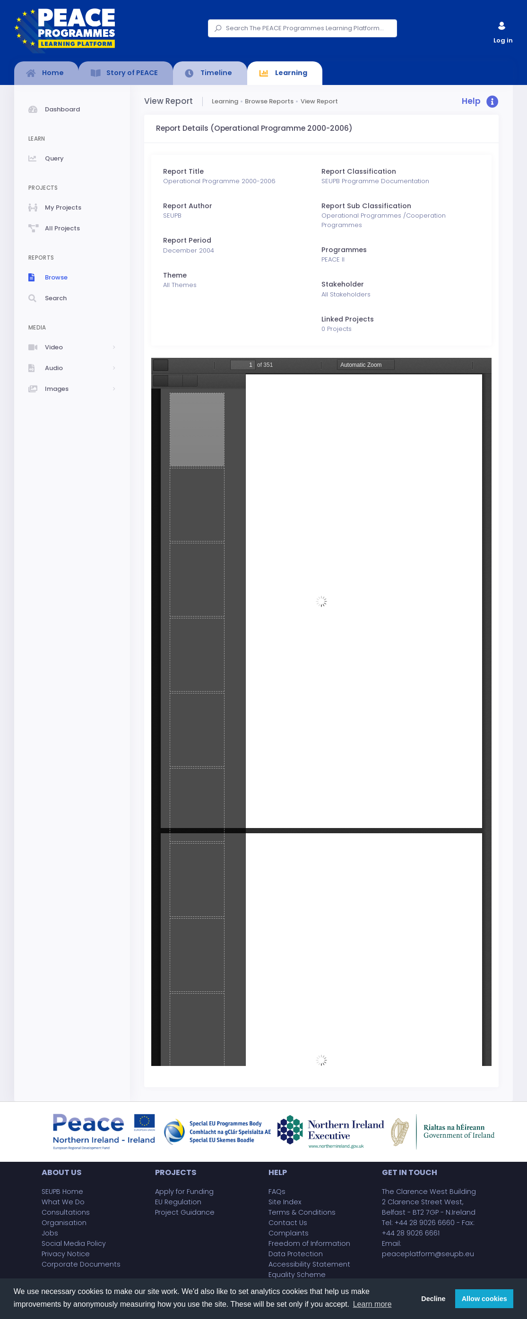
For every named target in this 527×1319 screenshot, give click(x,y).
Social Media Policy (74, 1243)
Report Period (187, 240)
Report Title (183, 171)
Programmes (344, 249)
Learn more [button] (372, 1304)
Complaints (288, 1233)
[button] (480, 101)
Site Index (285, 1202)
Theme (175, 275)
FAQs (276, 1191)
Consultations (66, 1212)
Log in (502, 30)
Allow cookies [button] (484, 1298)
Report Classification (358, 171)
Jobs (50, 1233)
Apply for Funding (184, 1191)
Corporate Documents (81, 1264)
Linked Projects (347, 319)
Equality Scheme (297, 1274)
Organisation (64, 1222)
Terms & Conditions (302, 1212)
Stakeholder (342, 284)
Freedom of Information (309, 1243)
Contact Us (287, 1222)
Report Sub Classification (366, 206)
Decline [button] (433, 1298)
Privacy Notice (66, 1254)
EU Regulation (178, 1202)
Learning (225, 101)
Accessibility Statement (309, 1264)
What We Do (63, 1202)
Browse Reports (269, 101)
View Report (319, 101)
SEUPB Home (62, 1191)
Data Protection (295, 1254)
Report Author (187, 206)
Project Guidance (185, 1212)
